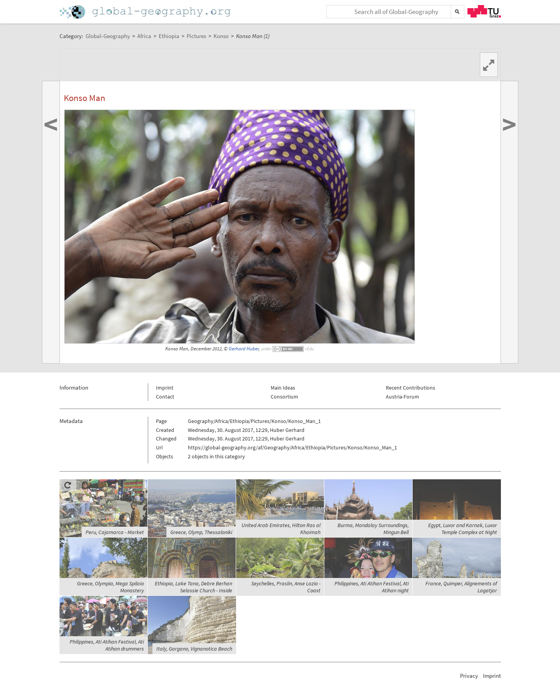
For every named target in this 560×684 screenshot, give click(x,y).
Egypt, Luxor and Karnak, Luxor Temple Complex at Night (462, 529)
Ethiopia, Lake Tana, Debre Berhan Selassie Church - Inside (193, 587)
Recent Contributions (410, 387)
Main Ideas (283, 387)
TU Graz (484, 11)
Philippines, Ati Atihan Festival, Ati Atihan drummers (107, 645)
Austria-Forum (402, 396)
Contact (165, 396)
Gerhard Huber (244, 348)
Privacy (469, 675)
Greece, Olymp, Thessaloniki (201, 532)
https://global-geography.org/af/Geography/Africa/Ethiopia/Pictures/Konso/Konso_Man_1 (292, 447)
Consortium (284, 396)
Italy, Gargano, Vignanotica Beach (194, 648)
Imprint (164, 387)
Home (146, 12)
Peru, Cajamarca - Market (115, 532)
